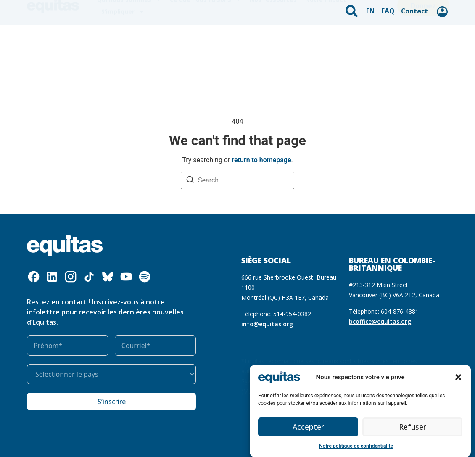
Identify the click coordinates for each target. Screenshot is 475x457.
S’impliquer (123, 47)
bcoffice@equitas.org (380, 321)
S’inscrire (112, 401)
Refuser (412, 427)
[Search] (190, 180)
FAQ (389, 9)
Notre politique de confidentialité (356, 446)
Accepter (308, 427)
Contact (414, 9)
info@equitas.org (267, 324)
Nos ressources (273, 36)
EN (373, 9)
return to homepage (261, 160)
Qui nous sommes (129, 36)
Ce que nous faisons (205, 36)
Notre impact (325, 36)
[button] (458, 377)
